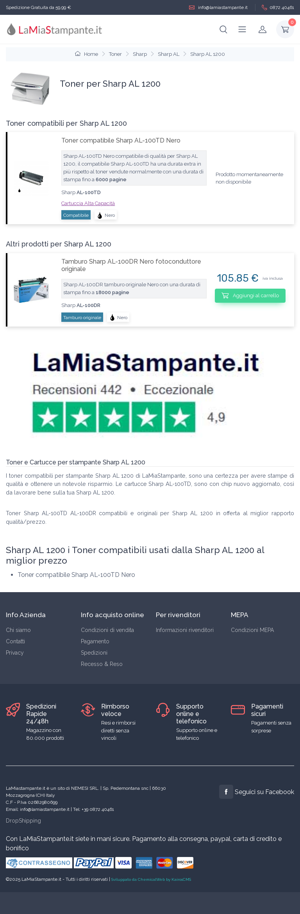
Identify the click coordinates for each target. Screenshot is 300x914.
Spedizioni (94, 653)
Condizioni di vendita (107, 630)
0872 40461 (278, 8)
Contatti (15, 641)
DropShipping (23, 821)
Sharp (140, 54)
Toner (115, 54)
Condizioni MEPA (252, 630)
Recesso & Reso (102, 664)
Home (86, 54)
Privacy (15, 653)
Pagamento (95, 641)
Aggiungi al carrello (250, 295)
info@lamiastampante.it (218, 8)
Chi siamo (18, 630)
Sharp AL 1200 (207, 54)
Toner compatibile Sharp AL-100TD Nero (120, 140)
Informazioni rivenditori (185, 630)
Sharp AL (168, 54)
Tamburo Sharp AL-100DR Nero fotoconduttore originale (131, 265)
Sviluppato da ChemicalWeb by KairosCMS (151, 879)
